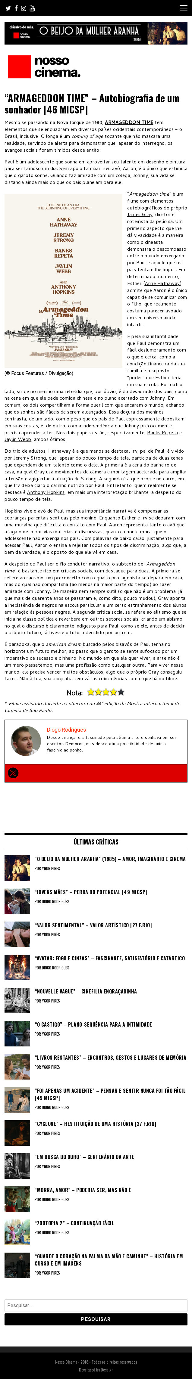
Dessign (107, 1369)
